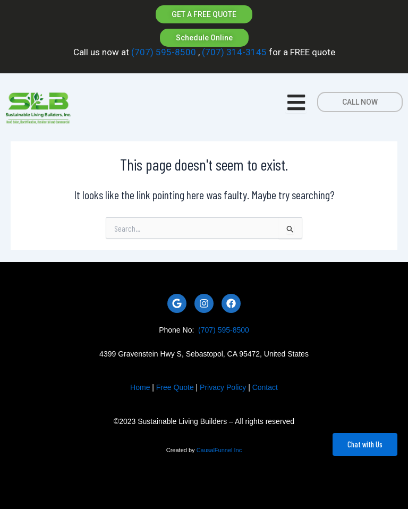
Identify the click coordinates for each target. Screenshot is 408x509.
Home (140, 387)
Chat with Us (364, 444)
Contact (265, 387)
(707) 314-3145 (233, 52)
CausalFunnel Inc (219, 450)
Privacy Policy (223, 387)
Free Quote (175, 387)
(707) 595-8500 (163, 52)
